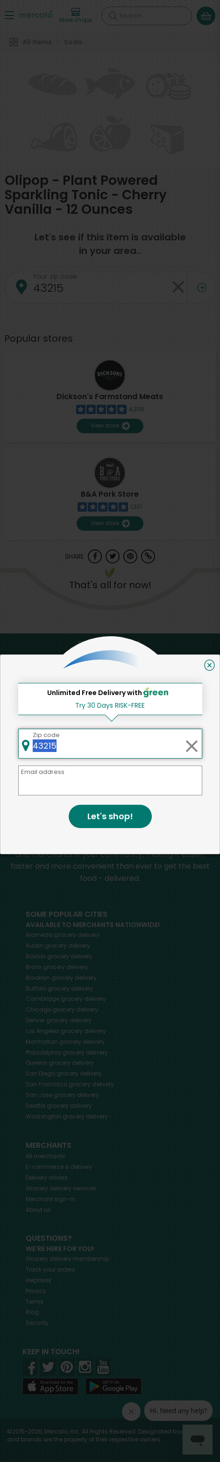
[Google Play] (113, 1386)
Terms (34, 1302)
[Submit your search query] (113, 16)
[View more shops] (75, 16)
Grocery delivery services (61, 1188)
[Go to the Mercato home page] (36, 13)
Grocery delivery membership (67, 1259)
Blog (32, 1312)
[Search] (146, 16)
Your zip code (55, 276)
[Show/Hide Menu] (9, 14)
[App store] (50, 1386)
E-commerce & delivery (59, 1167)
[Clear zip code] (178, 288)
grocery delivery (62, 935)
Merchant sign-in (50, 1199)
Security (37, 1323)
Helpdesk (38, 1280)
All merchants (45, 1156)
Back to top (110, 644)
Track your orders (50, 1269)
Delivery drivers (47, 1177)
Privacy (36, 1291)
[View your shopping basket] (206, 16)
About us (38, 1210)
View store (110, 426)
